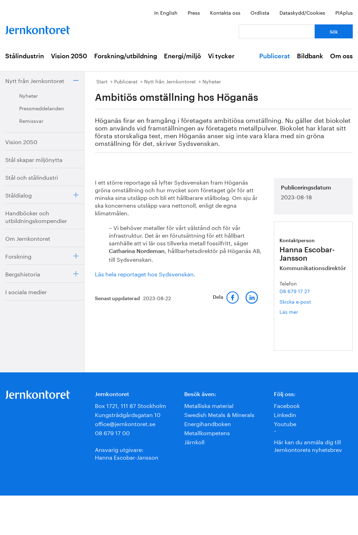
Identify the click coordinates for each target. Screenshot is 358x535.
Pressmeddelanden (41, 108)
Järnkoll (194, 441)
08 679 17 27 (294, 291)
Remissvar (31, 120)
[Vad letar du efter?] (277, 31)
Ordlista (260, 12)
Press (194, 12)
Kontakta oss (225, 12)
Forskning (18, 255)
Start (101, 81)
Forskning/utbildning (125, 56)
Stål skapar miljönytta (33, 159)
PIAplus (344, 12)
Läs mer (299, 311)
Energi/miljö (182, 56)
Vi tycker (221, 56)
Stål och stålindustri (31, 176)
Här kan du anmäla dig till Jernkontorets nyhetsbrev (308, 445)
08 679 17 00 (112, 432)
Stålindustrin (24, 56)
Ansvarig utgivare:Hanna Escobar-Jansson (126, 453)
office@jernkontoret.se (125, 423)
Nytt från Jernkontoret (34, 80)
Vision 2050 (69, 56)
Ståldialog (18, 194)
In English (166, 12)
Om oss (341, 56)
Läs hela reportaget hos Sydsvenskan (144, 273)
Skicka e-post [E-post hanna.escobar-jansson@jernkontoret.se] (295, 301)
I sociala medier (26, 291)
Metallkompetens (207, 432)
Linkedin (285, 414)
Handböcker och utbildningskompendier (36, 216)
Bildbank (310, 56)
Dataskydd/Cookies (302, 12)
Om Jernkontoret (27, 237)
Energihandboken (207, 423)
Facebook (287, 405)
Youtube (285, 423)
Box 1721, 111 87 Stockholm (130, 405)
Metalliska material (208, 405)
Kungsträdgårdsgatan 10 (128, 414)
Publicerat (274, 56)
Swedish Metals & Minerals (219, 414)
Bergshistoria (22, 273)
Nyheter (28, 95)
